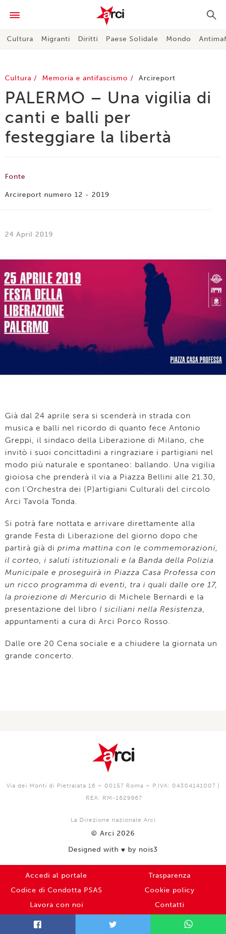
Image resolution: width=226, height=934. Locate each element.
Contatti (169, 905)
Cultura (20, 39)
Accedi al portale (56, 875)
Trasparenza (170, 875)
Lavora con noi (56, 905)
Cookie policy (170, 890)
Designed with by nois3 (113, 849)
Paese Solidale (132, 39)
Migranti (55, 39)
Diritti (88, 39)
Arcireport (157, 78)
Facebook (37, 924)
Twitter (113, 924)
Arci (113, 15)
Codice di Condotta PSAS (56, 890)
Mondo (178, 39)
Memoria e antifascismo (86, 78)
